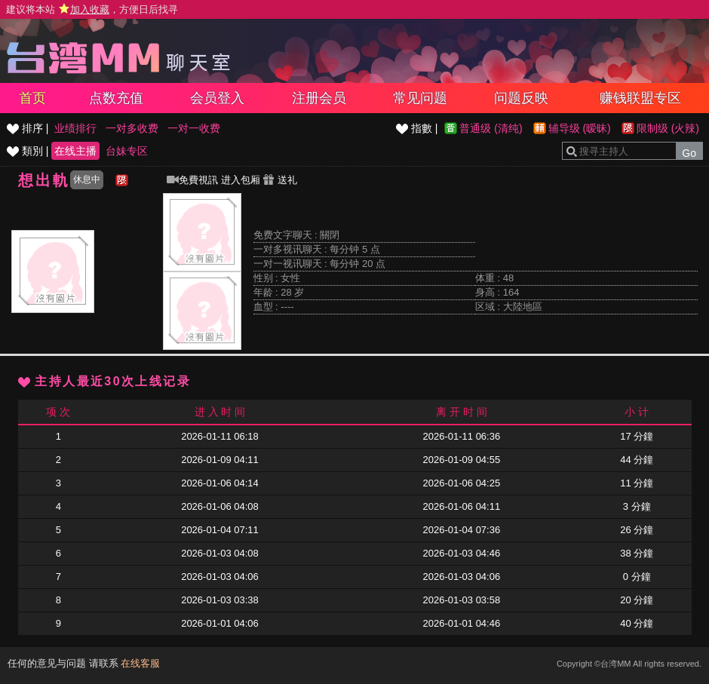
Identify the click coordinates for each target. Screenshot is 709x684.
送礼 (279, 180)
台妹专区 (127, 151)
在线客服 (140, 663)
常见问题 (420, 98)
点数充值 (116, 98)
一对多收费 (132, 128)
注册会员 (319, 98)
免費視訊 (192, 180)
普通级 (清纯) (490, 128)
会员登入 (217, 98)
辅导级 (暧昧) (579, 128)
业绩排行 (75, 128)
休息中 (86, 179)
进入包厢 (240, 180)
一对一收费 (193, 128)
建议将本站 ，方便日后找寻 (92, 9)
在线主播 (75, 151)
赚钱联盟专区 (640, 98)
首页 (32, 98)
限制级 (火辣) (668, 128)
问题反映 (521, 98)
